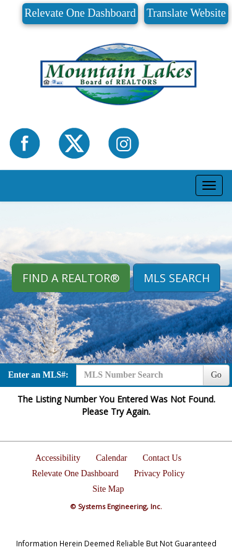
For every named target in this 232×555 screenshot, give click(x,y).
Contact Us (162, 458)
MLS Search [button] (177, 277)
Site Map (108, 489)
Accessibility (57, 458)
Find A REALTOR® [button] (70, 277)
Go (216, 375)
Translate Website (186, 13)
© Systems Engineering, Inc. (116, 506)
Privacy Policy (159, 473)
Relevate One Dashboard (80, 13)
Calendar (111, 458)
